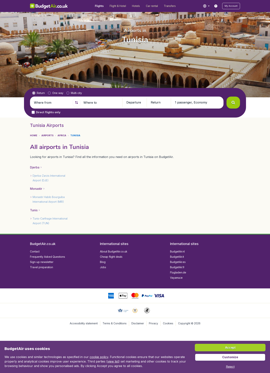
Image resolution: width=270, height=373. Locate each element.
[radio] (38, 93)
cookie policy (99, 357)
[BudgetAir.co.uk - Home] (49, 6)
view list (112, 361)
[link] (216, 6)
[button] (231, 6)
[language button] (206, 6)
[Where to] (101, 102)
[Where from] (52, 102)
